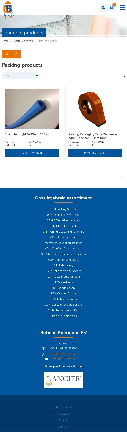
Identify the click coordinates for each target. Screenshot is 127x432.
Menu (11, 54)
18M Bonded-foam (63, 288)
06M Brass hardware (63, 237)
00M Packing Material (63, 209)
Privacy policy (63, 407)
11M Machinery (63, 265)
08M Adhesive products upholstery (63, 254)
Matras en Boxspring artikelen (63, 243)
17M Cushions (63, 282)
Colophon (63, 427)
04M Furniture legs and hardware (63, 232)
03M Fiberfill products (64, 226)
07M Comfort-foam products (63, 249)
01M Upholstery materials (63, 215)
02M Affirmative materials (63, 220)
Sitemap (63, 420)
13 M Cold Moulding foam (63, 277)
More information (32, 152)
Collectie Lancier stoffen (63, 310)
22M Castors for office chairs (63, 305)
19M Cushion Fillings (63, 293)
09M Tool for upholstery (63, 260)
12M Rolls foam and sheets (63, 271)
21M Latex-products (63, 299)
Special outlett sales (24, 41)
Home (5, 41)
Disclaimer (64, 414)
